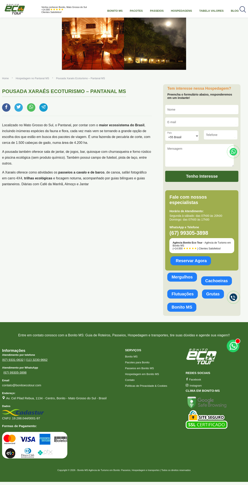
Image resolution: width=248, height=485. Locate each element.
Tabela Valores (211, 10)
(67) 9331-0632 (13, 363)
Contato (130, 383)
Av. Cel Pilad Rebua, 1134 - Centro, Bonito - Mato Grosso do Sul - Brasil (56, 401)
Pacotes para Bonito (137, 365)
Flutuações (182, 297)
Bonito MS (115, 10)
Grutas (213, 297)
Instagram (194, 388)
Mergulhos (182, 280)
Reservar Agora (191, 264)
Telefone (211, 135)
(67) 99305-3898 (15, 375)
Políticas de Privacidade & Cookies (146, 389)
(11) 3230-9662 (37, 363)
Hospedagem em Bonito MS (142, 377)
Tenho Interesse (202, 179)
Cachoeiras (216, 284)
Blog (235, 10)
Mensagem (174, 148)
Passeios (157, 10)
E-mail (171, 122)
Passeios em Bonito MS (139, 371)
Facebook (193, 382)
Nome (171, 109)
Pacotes (136, 10)
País (169, 133)
